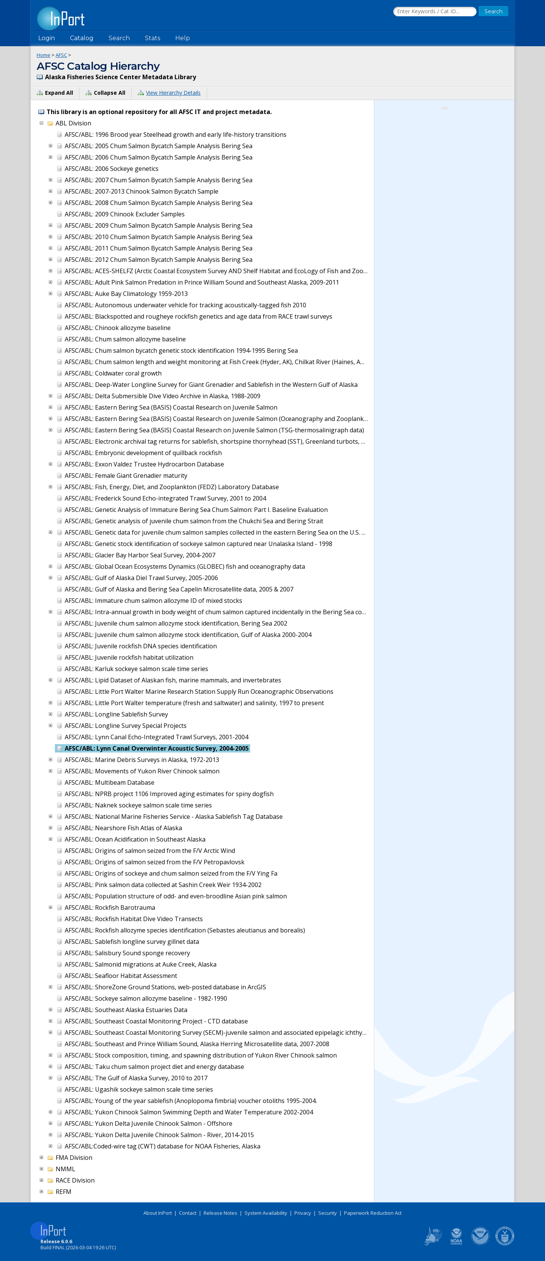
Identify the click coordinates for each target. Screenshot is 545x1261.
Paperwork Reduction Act (373, 1212)
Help (182, 38)
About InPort (157, 1212)
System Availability (265, 1212)
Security (327, 1212)
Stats (152, 38)
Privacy (302, 1212)
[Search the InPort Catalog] (434, 12)
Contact (187, 1212)
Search (119, 38)
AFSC (61, 55)
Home (43, 55)
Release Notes (220, 1212)
